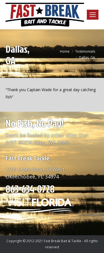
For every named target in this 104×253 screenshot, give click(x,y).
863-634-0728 (30, 189)
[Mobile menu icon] (92, 15)
